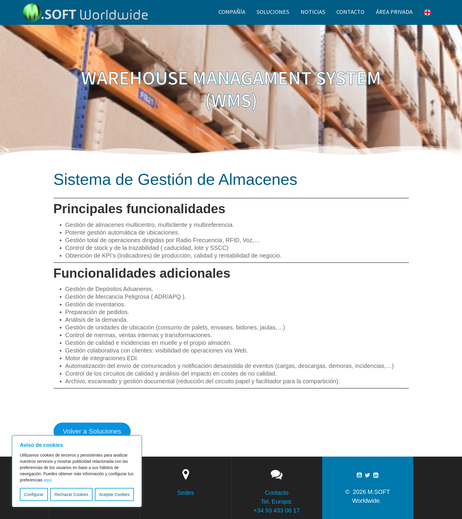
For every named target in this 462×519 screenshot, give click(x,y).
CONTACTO (350, 11)
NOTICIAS (313, 11)
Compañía (231, 11)
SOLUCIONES (273, 11)
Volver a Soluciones (92, 431)
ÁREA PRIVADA (394, 11)
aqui (47, 480)
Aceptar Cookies (114, 494)
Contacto (276, 492)
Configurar (33, 494)
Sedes (185, 492)
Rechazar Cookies (71, 494)
